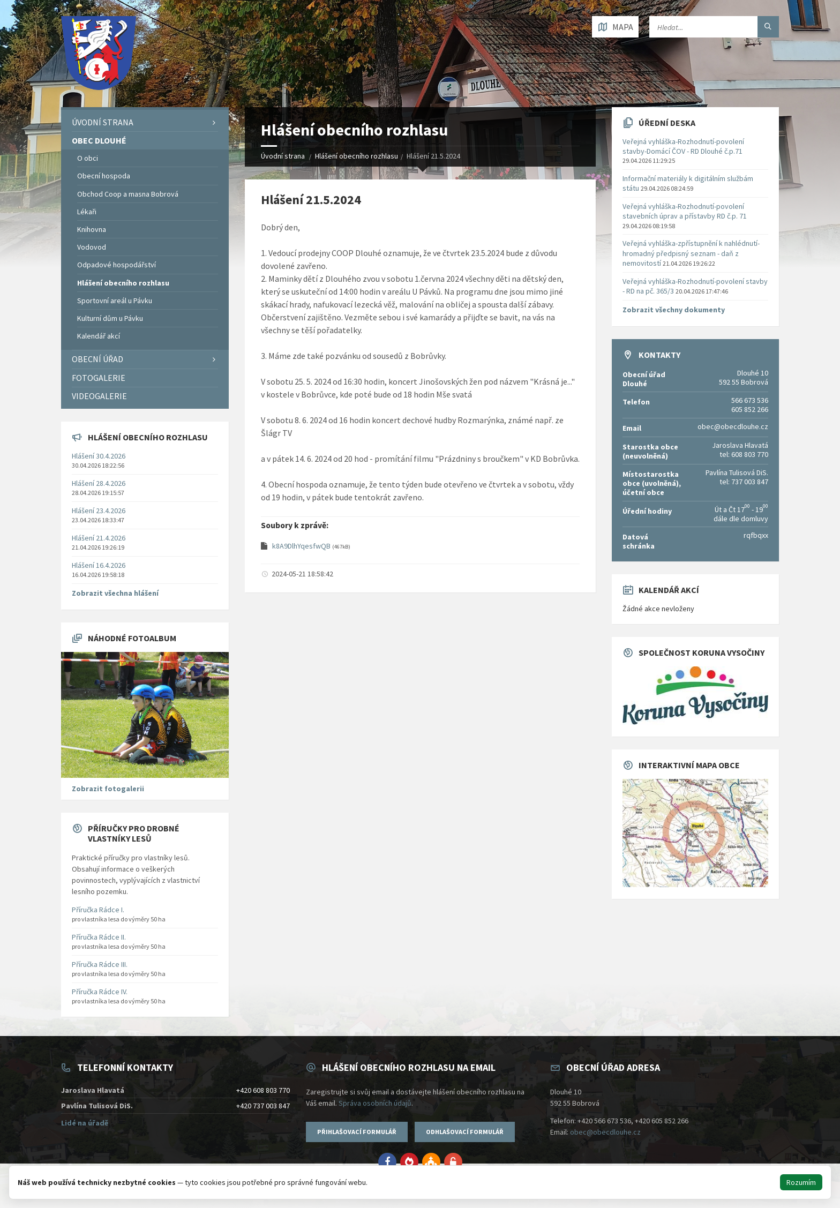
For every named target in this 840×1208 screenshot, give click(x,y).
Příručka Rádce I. (98, 909)
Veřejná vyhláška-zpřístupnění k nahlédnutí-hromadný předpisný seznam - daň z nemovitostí (691, 252)
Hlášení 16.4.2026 (98, 565)
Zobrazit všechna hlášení (115, 593)
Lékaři (86, 211)
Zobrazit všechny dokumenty (673, 309)
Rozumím (801, 1182)
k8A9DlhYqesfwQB (302, 546)
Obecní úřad (97, 359)
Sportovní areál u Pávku (114, 300)
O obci (87, 158)
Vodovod (91, 247)
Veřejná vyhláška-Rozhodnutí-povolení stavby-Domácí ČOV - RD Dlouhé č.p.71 (683, 146)
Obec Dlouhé (99, 140)
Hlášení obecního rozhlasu (356, 156)
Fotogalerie (98, 377)
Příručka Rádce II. (99, 937)
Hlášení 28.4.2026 (98, 483)
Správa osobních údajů (375, 1103)
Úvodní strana (283, 156)
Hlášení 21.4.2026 (98, 538)
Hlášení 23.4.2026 (98, 510)
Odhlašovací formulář (465, 1132)
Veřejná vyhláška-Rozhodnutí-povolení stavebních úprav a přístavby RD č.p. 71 (684, 211)
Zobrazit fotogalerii (108, 788)
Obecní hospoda (103, 176)
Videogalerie (99, 396)
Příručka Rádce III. (100, 964)
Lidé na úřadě (84, 1123)
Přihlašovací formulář (356, 1132)
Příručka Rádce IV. (100, 991)
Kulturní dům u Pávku (110, 318)
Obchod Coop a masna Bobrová (127, 194)
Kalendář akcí (98, 336)
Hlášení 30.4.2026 (98, 456)
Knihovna (91, 229)
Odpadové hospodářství (116, 264)
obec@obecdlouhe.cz (605, 1132)
